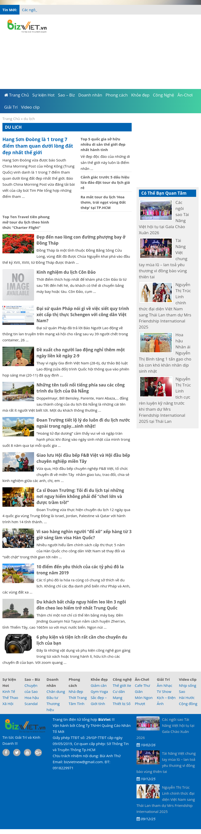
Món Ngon (144, 697)
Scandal (31, 703)
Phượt (140, 703)
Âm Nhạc (164, 685)
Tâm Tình (76, 703)
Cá (24, 9)
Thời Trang (78, 697)
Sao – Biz (32, 679)
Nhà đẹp (76, 691)
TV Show (164, 691)
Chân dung (55, 691)
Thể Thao (10, 697)
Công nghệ (122, 679)
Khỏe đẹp (99, 679)
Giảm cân (99, 685)
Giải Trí (163, 679)
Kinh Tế (8, 691)
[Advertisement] (125, 51)
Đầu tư (52, 697)
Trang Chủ (11, 118)
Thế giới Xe (122, 685)
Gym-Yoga (99, 691)
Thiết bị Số (121, 703)
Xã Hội (7, 703)
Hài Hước (186, 697)
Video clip (187, 679)
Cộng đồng (188, 703)
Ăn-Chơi (142, 679)
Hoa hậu (32, 697)
